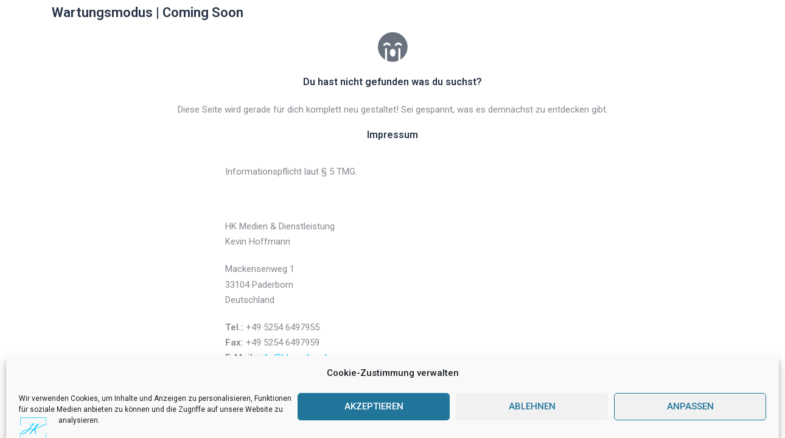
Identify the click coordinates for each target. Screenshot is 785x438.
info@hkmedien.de (294, 357)
